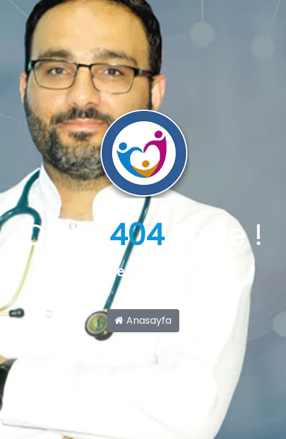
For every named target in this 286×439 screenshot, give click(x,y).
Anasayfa (143, 320)
